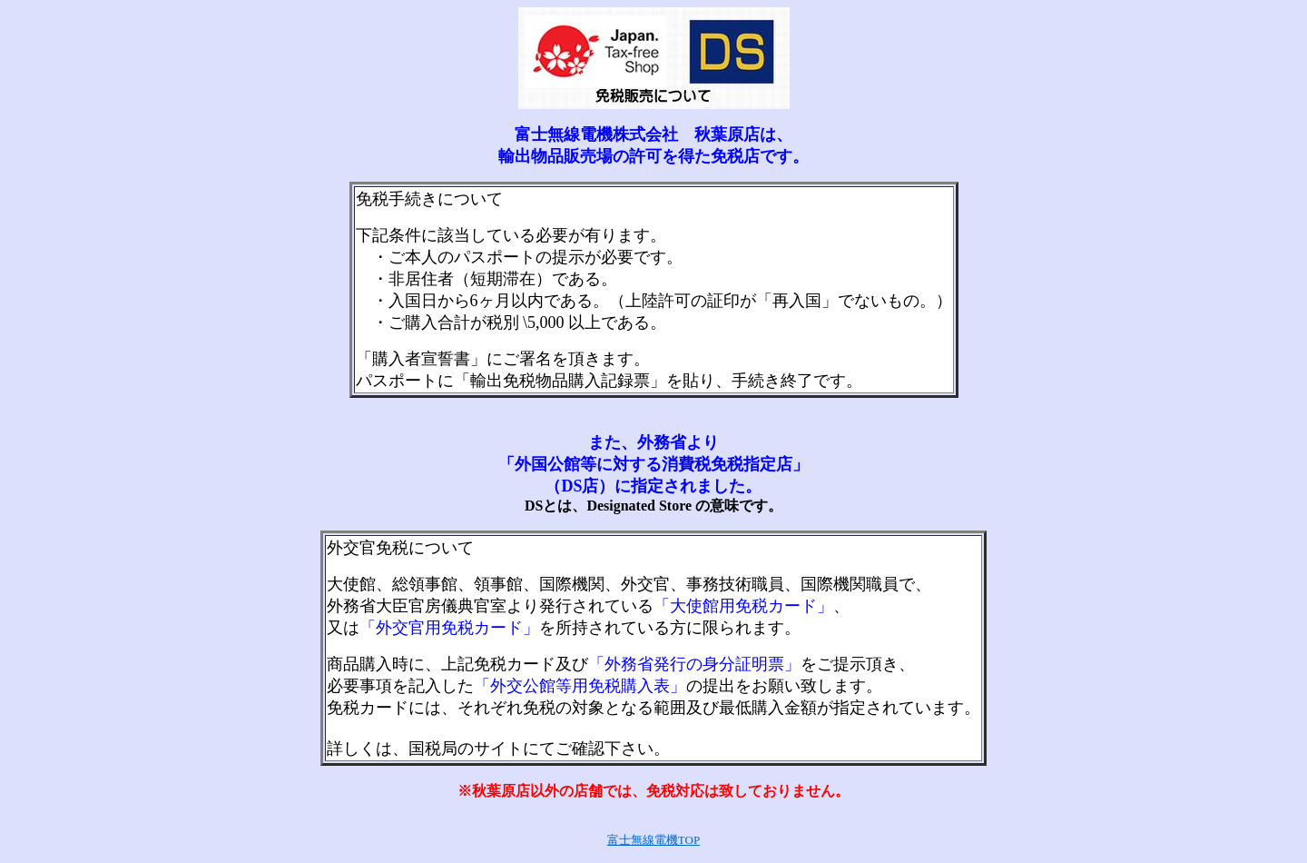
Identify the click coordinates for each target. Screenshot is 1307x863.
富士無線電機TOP (653, 840)
